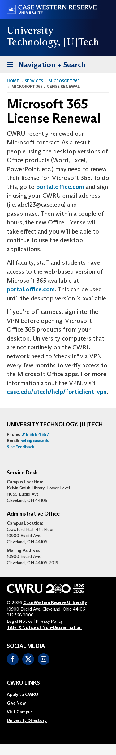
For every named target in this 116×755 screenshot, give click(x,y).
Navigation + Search (44, 65)
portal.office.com (60, 187)
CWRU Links (23, 683)
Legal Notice (19, 621)
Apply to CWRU (22, 694)
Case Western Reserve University (55, 602)
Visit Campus (19, 712)
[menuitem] (27, 694)
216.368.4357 (35, 434)
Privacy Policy (49, 621)
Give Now (16, 703)
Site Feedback (21, 447)
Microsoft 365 (64, 80)
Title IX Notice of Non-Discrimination (44, 627)
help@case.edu (34, 440)
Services (34, 80)
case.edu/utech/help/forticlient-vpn (57, 391)
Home (13, 80)
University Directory (27, 720)
